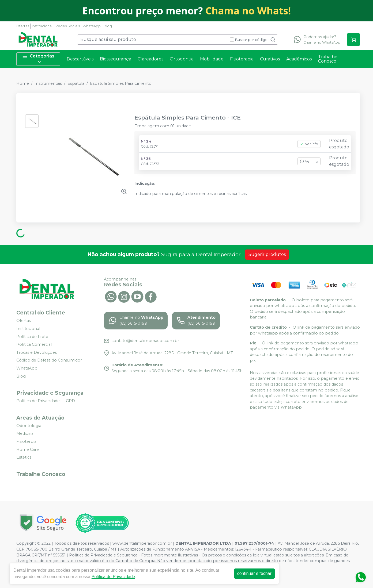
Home (22, 83)
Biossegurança (115, 59)
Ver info (309, 144)
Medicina (24, 433)
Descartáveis (80, 59)
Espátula (75, 83)
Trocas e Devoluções (36, 352)
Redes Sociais (67, 26)
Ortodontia (182, 59)
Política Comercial (34, 344)
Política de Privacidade (113, 576)
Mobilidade (212, 59)
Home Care (27, 449)
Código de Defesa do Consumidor (49, 360)
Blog (108, 26)
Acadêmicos (299, 59)
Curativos (270, 59)
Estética (24, 457)
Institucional (42, 26)
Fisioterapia (242, 59)
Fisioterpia (26, 441)
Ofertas (22, 26)
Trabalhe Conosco (327, 59)
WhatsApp (91, 26)
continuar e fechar (254, 573)
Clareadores (150, 59)
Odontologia (28, 425)
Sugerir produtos (267, 254)
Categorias (38, 58)
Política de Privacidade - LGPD (45, 400)
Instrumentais (48, 83)
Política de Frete (32, 336)
